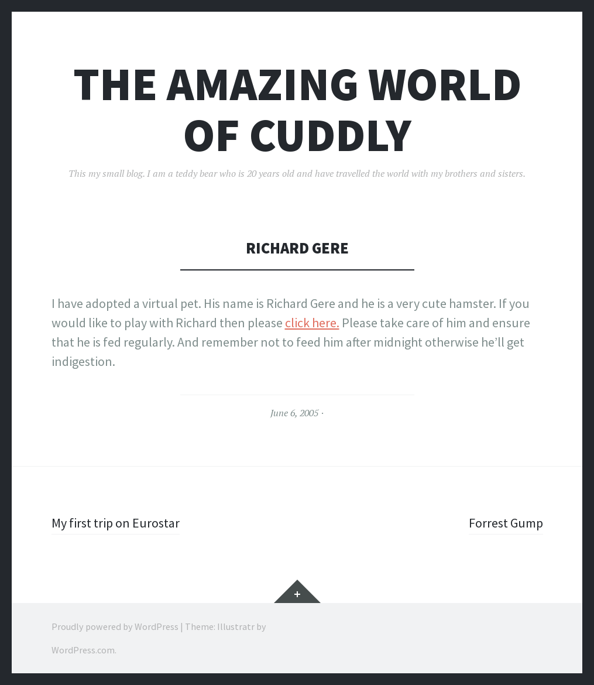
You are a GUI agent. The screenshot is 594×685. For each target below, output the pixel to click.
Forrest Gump (506, 523)
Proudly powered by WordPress (114, 626)
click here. (312, 322)
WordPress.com (83, 650)
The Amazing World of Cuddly (297, 109)
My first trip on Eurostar (115, 523)
